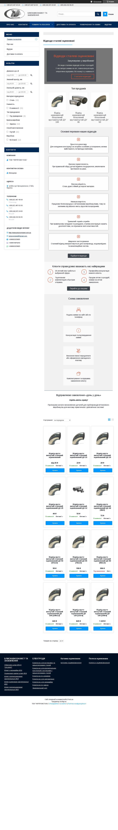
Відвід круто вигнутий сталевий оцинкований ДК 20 (102, 455)
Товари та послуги (41, 24)
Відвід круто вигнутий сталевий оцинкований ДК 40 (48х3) (102, 507)
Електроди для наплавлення (43, 679)
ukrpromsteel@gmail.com (18, 236)
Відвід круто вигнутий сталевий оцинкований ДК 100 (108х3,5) (54, 612)
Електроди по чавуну (41, 685)
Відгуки (108, 24)
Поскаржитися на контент (58, 704)
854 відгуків (97, 2)
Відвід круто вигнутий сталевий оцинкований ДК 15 (78, 455)
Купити (55, 470)
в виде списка (112, 420)
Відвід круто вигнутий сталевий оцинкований (54, 455)
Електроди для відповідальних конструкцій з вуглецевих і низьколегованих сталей (44, 670)
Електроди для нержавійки (43, 682)
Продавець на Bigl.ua (59, 701)
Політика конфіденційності (77, 704)
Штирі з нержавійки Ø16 (13, 670)
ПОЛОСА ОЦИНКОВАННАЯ (99, 663)
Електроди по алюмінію (41, 676)
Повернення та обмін (90, 24)
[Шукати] (98, 14)
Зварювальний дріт (40, 688)
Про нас (10, 24)
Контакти (22, 24)
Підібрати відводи (78, 256)
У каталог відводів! (82, 76)
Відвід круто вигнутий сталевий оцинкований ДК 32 (78, 506)
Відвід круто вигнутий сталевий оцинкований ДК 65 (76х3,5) (78, 560)
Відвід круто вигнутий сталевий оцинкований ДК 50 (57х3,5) (54, 560)
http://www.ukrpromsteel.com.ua (20, 232)
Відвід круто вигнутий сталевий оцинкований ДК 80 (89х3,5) (102, 560)
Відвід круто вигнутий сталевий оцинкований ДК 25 (54, 506)
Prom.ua (70, 699)
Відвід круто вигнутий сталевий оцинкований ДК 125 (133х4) (78, 612)
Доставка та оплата (66, 24)
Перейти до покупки (78, 289)
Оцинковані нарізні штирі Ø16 (15, 673)
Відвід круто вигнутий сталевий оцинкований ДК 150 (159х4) (102, 612)
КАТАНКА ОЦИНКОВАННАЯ (71, 663)
